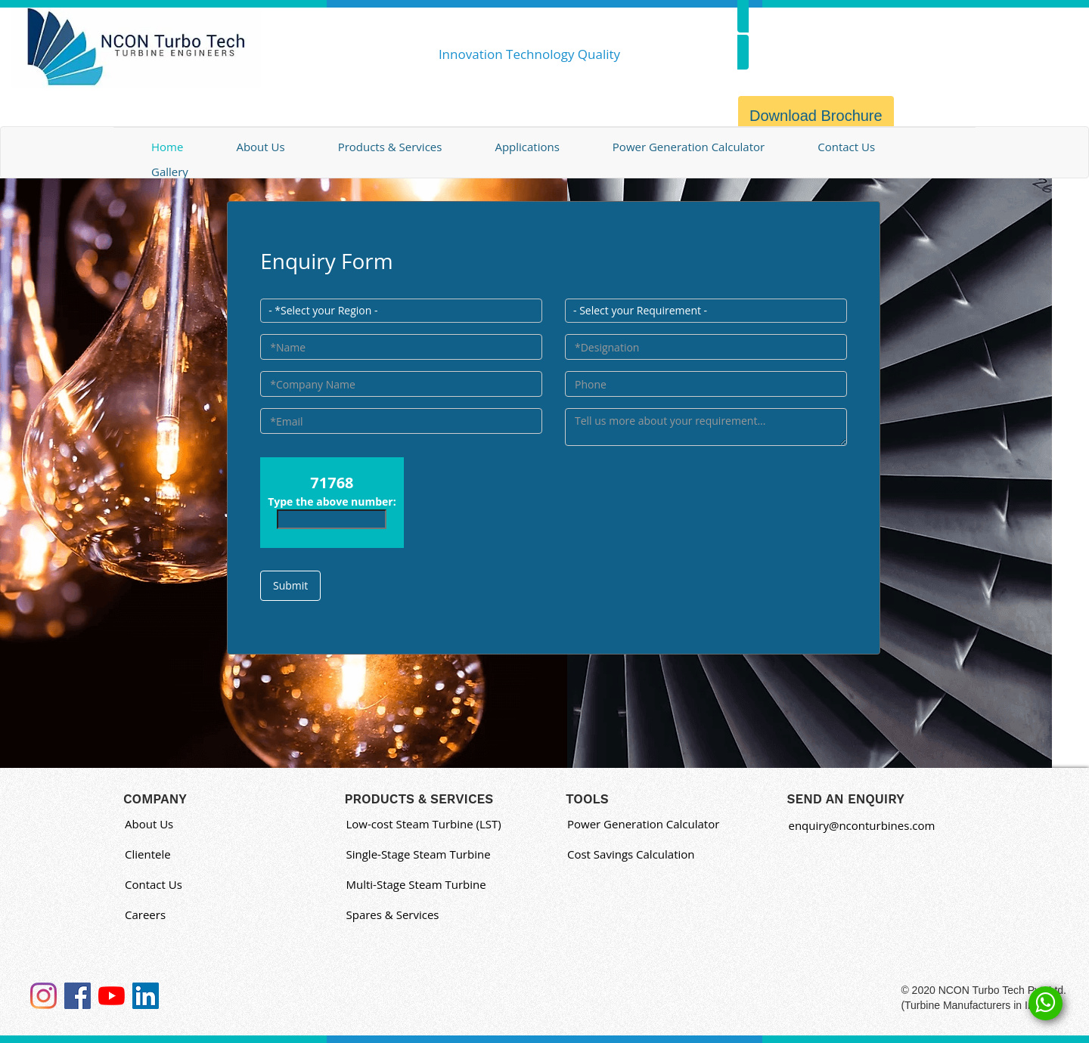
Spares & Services (392, 914)
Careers (145, 914)
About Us (260, 146)
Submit (290, 585)
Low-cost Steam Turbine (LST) (423, 823)
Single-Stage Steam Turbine (418, 854)
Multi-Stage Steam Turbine (416, 884)
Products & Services (390, 146)
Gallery (169, 171)
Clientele (148, 854)
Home (167, 146)
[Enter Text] (706, 427)
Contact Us (846, 146)
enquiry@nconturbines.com (862, 825)
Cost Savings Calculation (631, 854)
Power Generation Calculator (689, 146)
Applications (527, 146)
